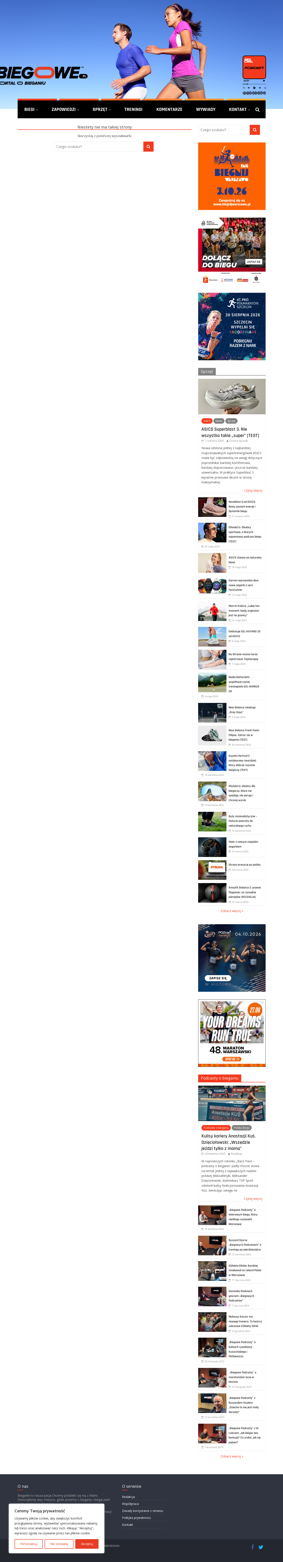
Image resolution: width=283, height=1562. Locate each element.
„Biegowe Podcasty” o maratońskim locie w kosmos (242, 1377)
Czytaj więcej (253, 490)
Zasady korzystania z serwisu (142, 1511)
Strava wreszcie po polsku (245, 864)
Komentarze (169, 109)
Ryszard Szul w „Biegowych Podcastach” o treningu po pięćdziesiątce (245, 1245)
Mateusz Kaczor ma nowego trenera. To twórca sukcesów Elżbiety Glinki (245, 1321)
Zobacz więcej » (232, 911)
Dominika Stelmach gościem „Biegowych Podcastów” (241, 1296)
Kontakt (238, 109)
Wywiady (205, 109)
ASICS (207, 421)
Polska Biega (242, 1128)
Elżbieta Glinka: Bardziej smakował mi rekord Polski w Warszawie (245, 1270)
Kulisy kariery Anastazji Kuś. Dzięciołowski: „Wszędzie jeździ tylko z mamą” (228, 1142)
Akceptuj (87, 1544)
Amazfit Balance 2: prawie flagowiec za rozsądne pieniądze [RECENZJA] (245, 892)
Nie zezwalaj (59, 1544)
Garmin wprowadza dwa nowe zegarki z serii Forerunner (243, 585)
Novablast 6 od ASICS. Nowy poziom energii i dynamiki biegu (242, 506)
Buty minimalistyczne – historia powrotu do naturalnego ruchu (243, 821)
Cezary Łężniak (238, 441)
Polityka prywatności (136, 1518)
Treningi (133, 109)
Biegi (29, 109)
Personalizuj (28, 1544)
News (219, 421)
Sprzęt (100, 109)
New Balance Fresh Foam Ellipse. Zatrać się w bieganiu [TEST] (244, 735)
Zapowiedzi (64, 109)
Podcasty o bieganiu (220, 1078)
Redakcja (236, 1154)
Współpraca (130, 1504)
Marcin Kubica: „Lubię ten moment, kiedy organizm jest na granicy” (244, 610)
